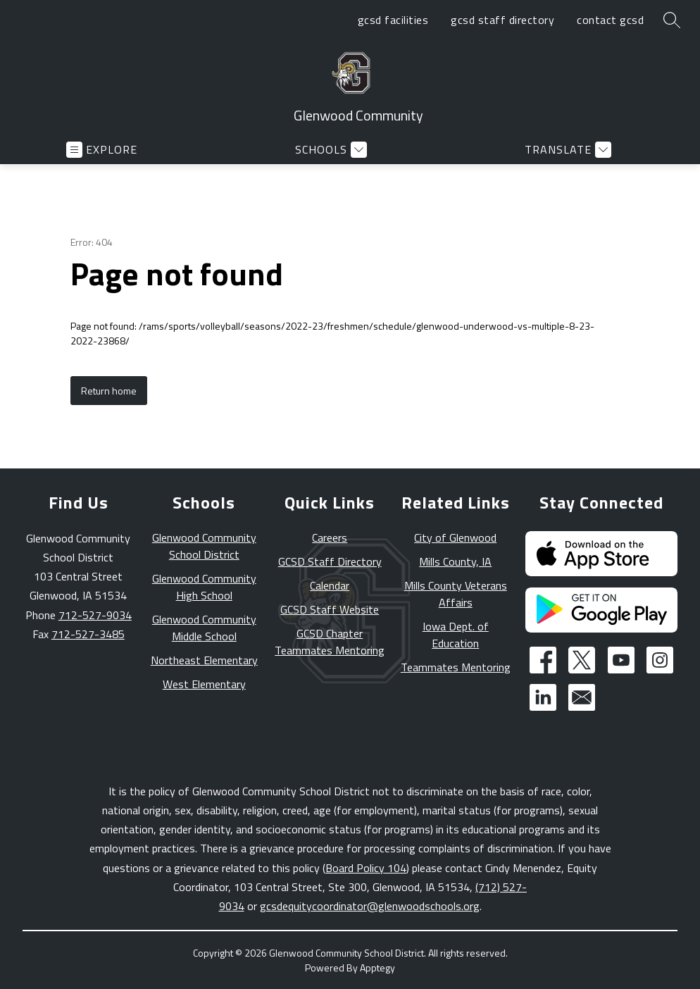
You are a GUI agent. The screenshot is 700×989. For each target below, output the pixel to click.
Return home (109, 390)
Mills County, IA (455, 561)
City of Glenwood (455, 537)
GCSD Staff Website (329, 609)
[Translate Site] (566, 149)
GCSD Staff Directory (330, 561)
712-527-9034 (95, 615)
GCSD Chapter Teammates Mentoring (330, 642)
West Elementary (204, 684)
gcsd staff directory (502, 19)
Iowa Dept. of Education (456, 635)
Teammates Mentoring (456, 667)
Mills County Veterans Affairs (455, 594)
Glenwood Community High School (204, 587)
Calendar (329, 585)
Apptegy (377, 967)
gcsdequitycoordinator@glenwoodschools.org (370, 905)
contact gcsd (610, 19)
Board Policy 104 (365, 867)
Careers (329, 537)
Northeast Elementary (204, 660)
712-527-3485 (88, 634)
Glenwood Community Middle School (204, 628)
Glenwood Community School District (204, 546)
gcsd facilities (393, 19)
